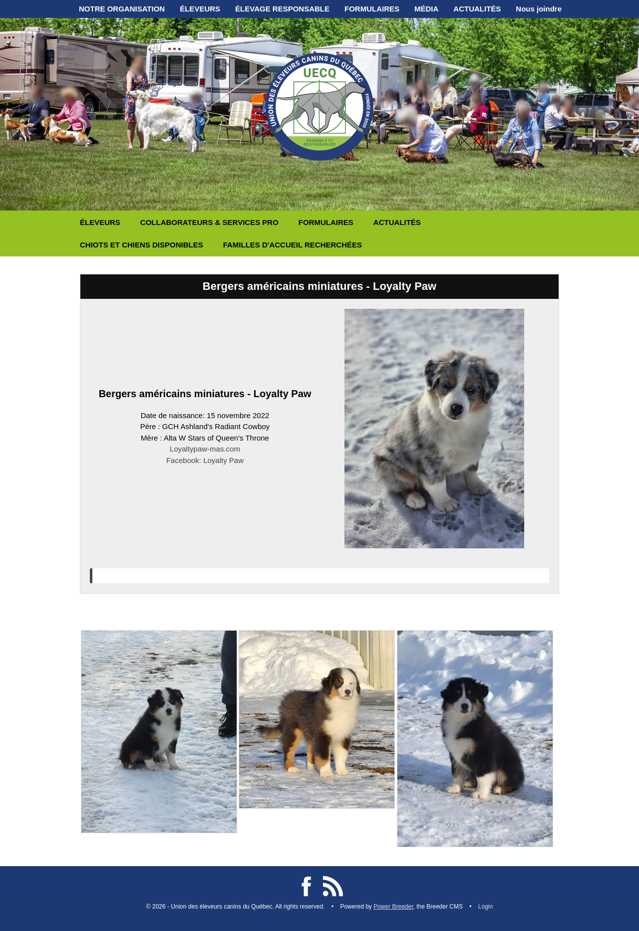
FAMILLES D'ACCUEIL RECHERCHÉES (292, 244)
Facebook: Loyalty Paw (205, 460)
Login (485, 906)
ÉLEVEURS (200, 8)
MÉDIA (426, 8)
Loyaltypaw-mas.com (205, 449)
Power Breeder (393, 906)
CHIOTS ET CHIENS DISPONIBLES (141, 244)
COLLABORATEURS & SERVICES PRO (209, 222)
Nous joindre (539, 8)
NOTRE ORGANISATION (122, 8)
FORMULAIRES (371, 8)
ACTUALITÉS (477, 8)
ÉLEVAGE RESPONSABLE (282, 8)
